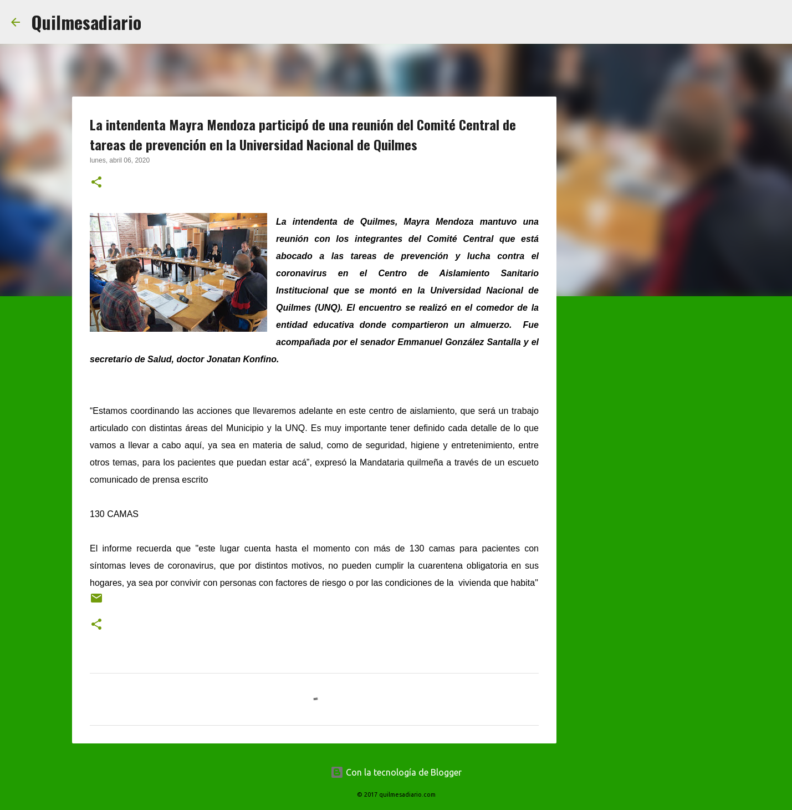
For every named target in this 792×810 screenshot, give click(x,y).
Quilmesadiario (86, 22)
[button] (96, 183)
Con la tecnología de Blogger (396, 772)
